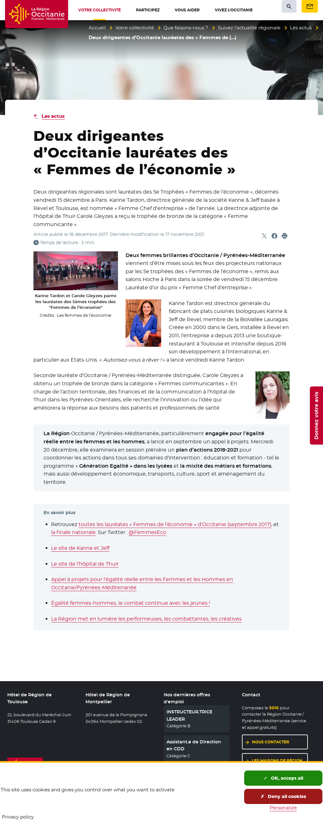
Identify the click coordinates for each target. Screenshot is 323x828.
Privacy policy (18, 817)
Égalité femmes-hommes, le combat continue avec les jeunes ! (130, 603)
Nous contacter (270, 742)
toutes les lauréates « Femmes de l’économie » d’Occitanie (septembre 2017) (175, 524)
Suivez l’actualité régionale (249, 28)
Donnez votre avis (316, 416)
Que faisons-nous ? (185, 28)
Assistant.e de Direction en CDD (194, 745)
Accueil (97, 28)
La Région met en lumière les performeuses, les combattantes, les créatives (146, 619)
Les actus (301, 28)
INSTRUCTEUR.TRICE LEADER (189, 715)
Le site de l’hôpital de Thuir (85, 564)
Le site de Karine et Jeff (80, 548)
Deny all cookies (283, 796)
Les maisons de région (277, 760)
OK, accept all (283, 778)
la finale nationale (73, 532)
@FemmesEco (147, 532)
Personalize (283, 808)
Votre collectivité (134, 28)
